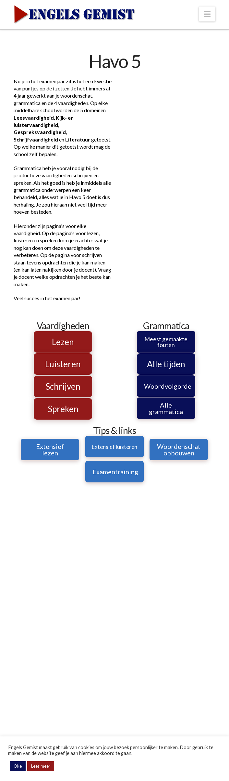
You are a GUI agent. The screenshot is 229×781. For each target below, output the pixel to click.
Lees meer (40, 766)
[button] (207, 14)
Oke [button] (18, 766)
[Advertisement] (166, 118)
